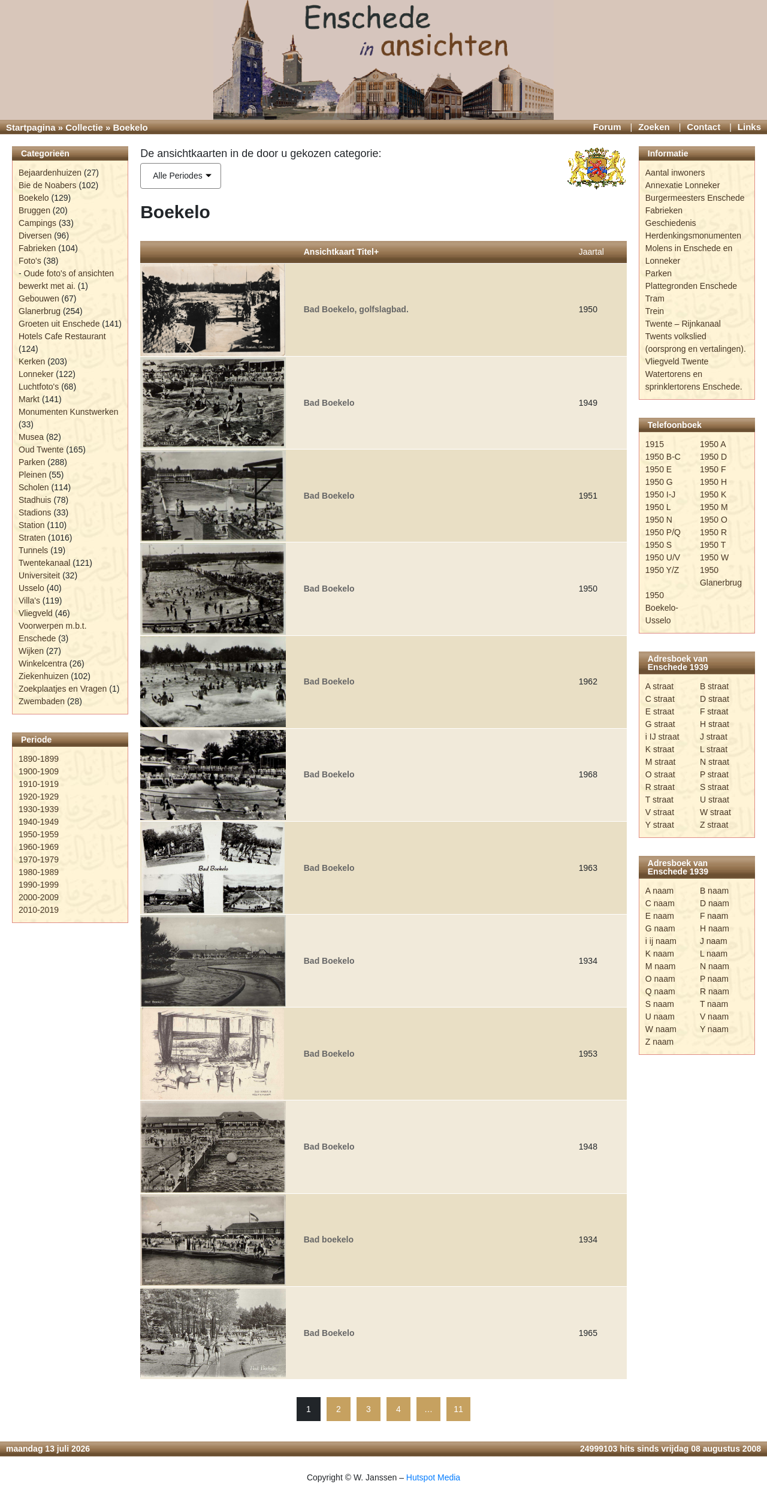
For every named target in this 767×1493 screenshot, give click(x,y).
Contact (703, 127)
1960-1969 (39, 847)
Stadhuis (35, 500)
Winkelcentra (43, 663)
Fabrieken (37, 248)
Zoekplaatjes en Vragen (63, 688)
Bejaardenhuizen (50, 172)
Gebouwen (39, 298)
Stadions (35, 512)
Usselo (31, 588)
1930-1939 (39, 809)
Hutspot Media (433, 1477)
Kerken (32, 361)
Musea (31, 437)
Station (32, 525)
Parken (32, 462)
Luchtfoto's (39, 386)
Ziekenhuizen (43, 676)
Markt (29, 399)
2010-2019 (39, 910)
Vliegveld (36, 613)
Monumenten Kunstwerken (69, 412)
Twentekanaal (44, 563)
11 (458, 1409)
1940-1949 (39, 822)
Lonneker (36, 374)
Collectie (84, 127)
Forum (607, 127)
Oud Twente (41, 449)
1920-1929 (39, 796)
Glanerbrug (40, 311)
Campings (37, 223)
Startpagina (31, 127)
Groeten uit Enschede (59, 323)
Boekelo (34, 198)
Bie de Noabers (48, 185)
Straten (32, 537)
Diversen (35, 235)
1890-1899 (39, 759)
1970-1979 (39, 859)
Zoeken (654, 127)
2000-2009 (39, 897)
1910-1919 (39, 784)
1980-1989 (39, 872)
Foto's (30, 261)
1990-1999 (39, 884)
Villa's (29, 600)
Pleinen (33, 474)
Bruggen (34, 210)
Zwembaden (42, 701)
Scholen (34, 487)
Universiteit (39, 575)
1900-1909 (39, 771)
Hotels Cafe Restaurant (62, 336)
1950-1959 (39, 834)
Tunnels (33, 550)
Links (749, 127)
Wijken (31, 651)
